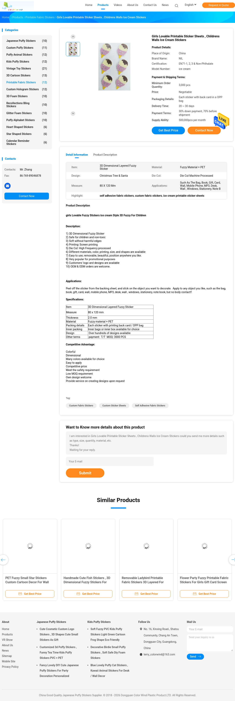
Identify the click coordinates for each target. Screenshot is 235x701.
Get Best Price (168, 130)
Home (5, 629)
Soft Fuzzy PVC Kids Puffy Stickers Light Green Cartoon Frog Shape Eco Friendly (108, 634)
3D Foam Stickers (26, 96)
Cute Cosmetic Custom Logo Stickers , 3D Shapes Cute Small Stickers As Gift (59, 634)
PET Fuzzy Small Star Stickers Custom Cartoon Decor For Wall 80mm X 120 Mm (27, 582)
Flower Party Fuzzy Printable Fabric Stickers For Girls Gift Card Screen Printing (204, 582)
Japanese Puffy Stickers (26, 41)
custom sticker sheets (114, 405)
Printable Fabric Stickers (26, 82)
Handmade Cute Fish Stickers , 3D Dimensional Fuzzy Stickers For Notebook (87, 582)
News (5, 650)
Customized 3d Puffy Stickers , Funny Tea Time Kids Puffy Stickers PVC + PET (58, 652)
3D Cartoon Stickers (26, 75)
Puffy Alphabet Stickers (26, 120)
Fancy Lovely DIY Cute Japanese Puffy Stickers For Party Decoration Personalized (59, 671)
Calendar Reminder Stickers (26, 142)
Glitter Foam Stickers (26, 113)
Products (7, 634)
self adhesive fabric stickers (150, 405)
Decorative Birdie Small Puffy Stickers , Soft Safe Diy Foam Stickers (108, 652)
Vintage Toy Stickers (26, 68)
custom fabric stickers (81, 405)
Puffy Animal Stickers (26, 55)
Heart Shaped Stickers (26, 127)
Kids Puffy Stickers (26, 61)
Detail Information (77, 154)
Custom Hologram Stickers (26, 89)
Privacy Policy (10, 666)
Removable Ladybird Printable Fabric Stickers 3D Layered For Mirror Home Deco (143, 582)
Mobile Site (8, 661)
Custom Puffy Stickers (26, 48)
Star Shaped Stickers (26, 134)
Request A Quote (219, 5)
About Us (7, 645)
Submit (85, 473)
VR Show (7, 639)
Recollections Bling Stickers (26, 105)
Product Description (105, 154)
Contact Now (26, 196)
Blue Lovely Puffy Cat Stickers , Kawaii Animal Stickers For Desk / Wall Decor (110, 671)
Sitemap (7, 656)
